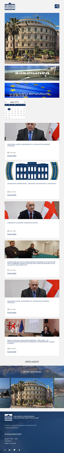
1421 (16, 438)
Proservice (15, 428)
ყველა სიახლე (32, 362)
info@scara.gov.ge (10, 443)
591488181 (8, 441)
